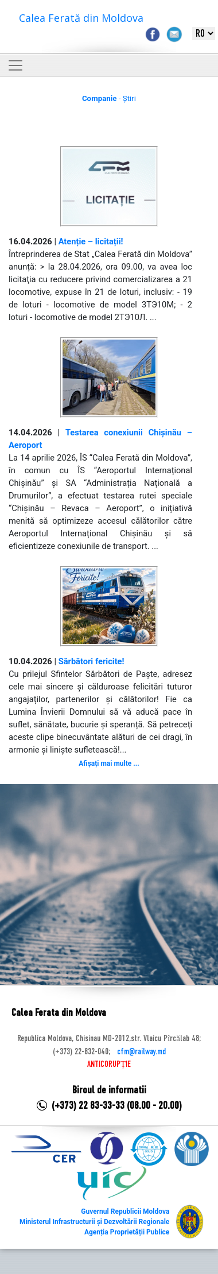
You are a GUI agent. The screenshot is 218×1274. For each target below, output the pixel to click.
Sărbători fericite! (91, 661)
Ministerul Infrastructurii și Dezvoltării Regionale (94, 1222)
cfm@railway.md (141, 1052)
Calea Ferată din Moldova (81, 18)
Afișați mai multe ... (109, 763)
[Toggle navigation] (15, 65)
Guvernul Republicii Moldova (125, 1211)
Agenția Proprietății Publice (126, 1232)
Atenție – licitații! (91, 241)
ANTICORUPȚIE (109, 1065)
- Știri (109, 98)
